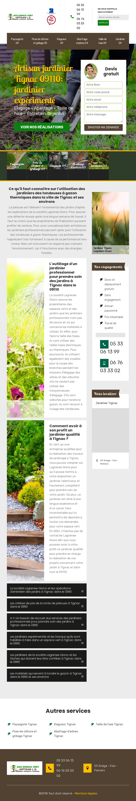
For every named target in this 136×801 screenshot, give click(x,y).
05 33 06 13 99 (80, 9)
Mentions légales (86, 793)
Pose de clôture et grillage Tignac (22, 734)
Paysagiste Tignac (22, 724)
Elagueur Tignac (62, 724)
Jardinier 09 (120, 41)
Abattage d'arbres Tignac (63, 734)
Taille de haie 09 (102, 41)
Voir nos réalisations (42, 127)
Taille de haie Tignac (107, 724)
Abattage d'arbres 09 (82, 41)
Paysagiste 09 (17, 41)
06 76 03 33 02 (80, 23)
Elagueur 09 (61, 41)
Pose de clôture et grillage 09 (40, 41)
